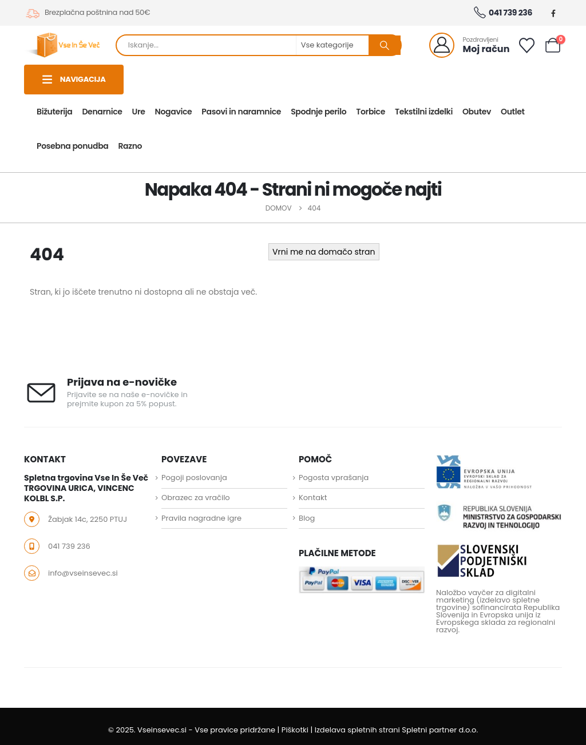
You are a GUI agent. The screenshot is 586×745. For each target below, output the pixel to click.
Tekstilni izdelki (424, 111)
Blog (307, 518)
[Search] (385, 45)
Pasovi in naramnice (241, 111)
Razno (130, 146)
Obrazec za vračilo (195, 498)
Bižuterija (54, 111)
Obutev (476, 111)
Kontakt (313, 498)
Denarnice (102, 111)
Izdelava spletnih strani (357, 729)
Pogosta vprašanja (334, 477)
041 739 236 (502, 13)
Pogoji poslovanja (194, 477)
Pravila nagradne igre (201, 518)
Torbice (370, 111)
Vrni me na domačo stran (323, 251)
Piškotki (295, 729)
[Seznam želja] (526, 45)
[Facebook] (553, 13)
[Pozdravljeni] (469, 45)
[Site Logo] (62, 45)
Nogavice (173, 111)
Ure (138, 111)
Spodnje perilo (318, 111)
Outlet (513, 111)
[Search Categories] (333, 45)
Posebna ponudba (72, 146)
